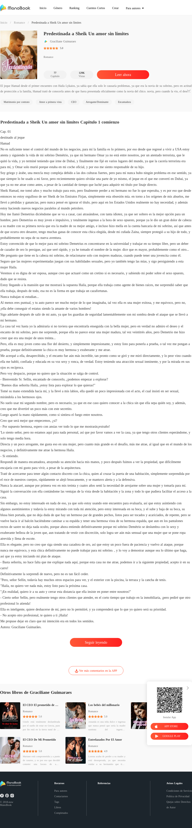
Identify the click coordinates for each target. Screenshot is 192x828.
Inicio (3, 22)
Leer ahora (123, 75)
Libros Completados (61, 810)
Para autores (60, 790)
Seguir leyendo (96, 642)
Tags (56, 802)
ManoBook (6, 805)
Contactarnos (61, 796)
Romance (19, 22)
